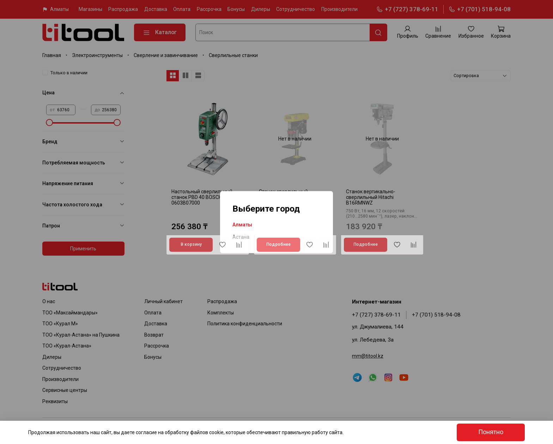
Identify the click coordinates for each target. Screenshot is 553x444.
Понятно (490, 432)
